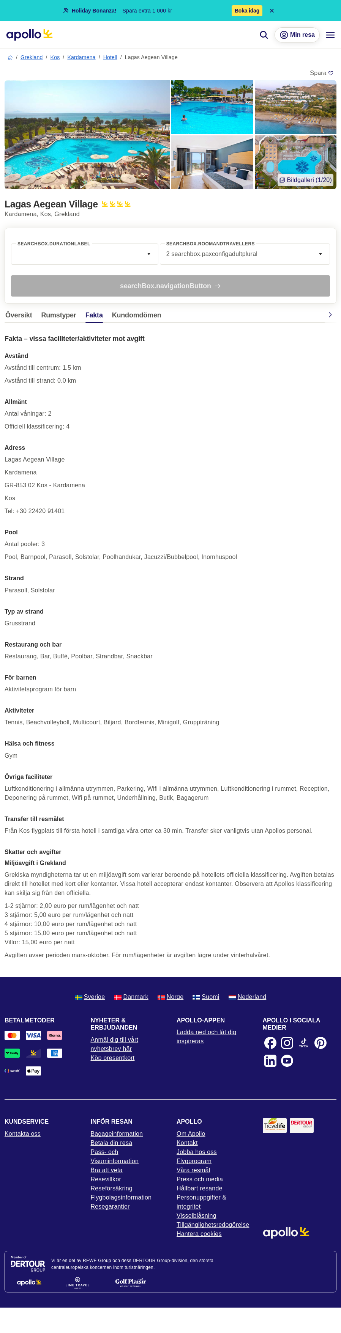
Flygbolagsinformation (121, 1197)
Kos (55, 57)
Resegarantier (110, 1206)
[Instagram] (287, 1042)
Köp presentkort (113, 1058)
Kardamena (81, 57)
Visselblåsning (196, 1215)
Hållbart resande (200, 1188)
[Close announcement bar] (271, 10)
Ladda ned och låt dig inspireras (206, 1036)
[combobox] (84, 254)
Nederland (248, 997)
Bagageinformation (117, 1133)
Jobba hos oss (197, 1152)
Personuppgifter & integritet (201, 1202)
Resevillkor (106, 1179)
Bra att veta (107, 1170)
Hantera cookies (199, 1234)
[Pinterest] (320, 1042)
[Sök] (264, 34)
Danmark (131, 997)
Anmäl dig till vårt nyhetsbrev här (115, 1044)
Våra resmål (193, 1170)
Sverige (90, 997)
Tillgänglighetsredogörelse (213, 1225)
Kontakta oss (23, 1133)
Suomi (206, 997)
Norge (171, 997)
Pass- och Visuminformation (115, 1156)
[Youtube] (287, 1060)
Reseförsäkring (112, 1188)
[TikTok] (303, 1042)
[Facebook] (270, 1042)
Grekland (32, 57)
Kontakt (187, 1143)
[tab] (20, 317)
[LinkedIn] (270, 1060)
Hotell (110, 57)
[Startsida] (29, 35)
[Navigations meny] (330, 34)
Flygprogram (194, 1161)
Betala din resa (112, 1143)
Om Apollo (191, 1133)
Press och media (200, 1179)
